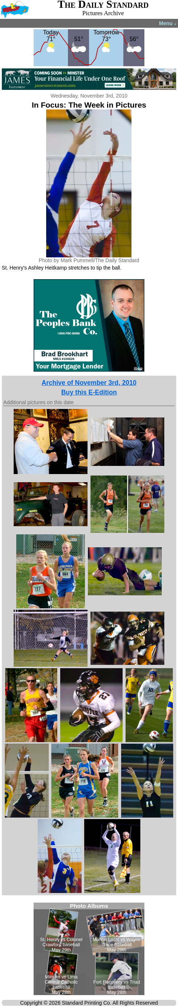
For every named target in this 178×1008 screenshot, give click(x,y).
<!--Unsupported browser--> (89, 949)
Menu (168, 23)
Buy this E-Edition (89, 392)
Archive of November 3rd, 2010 (89, 382)
